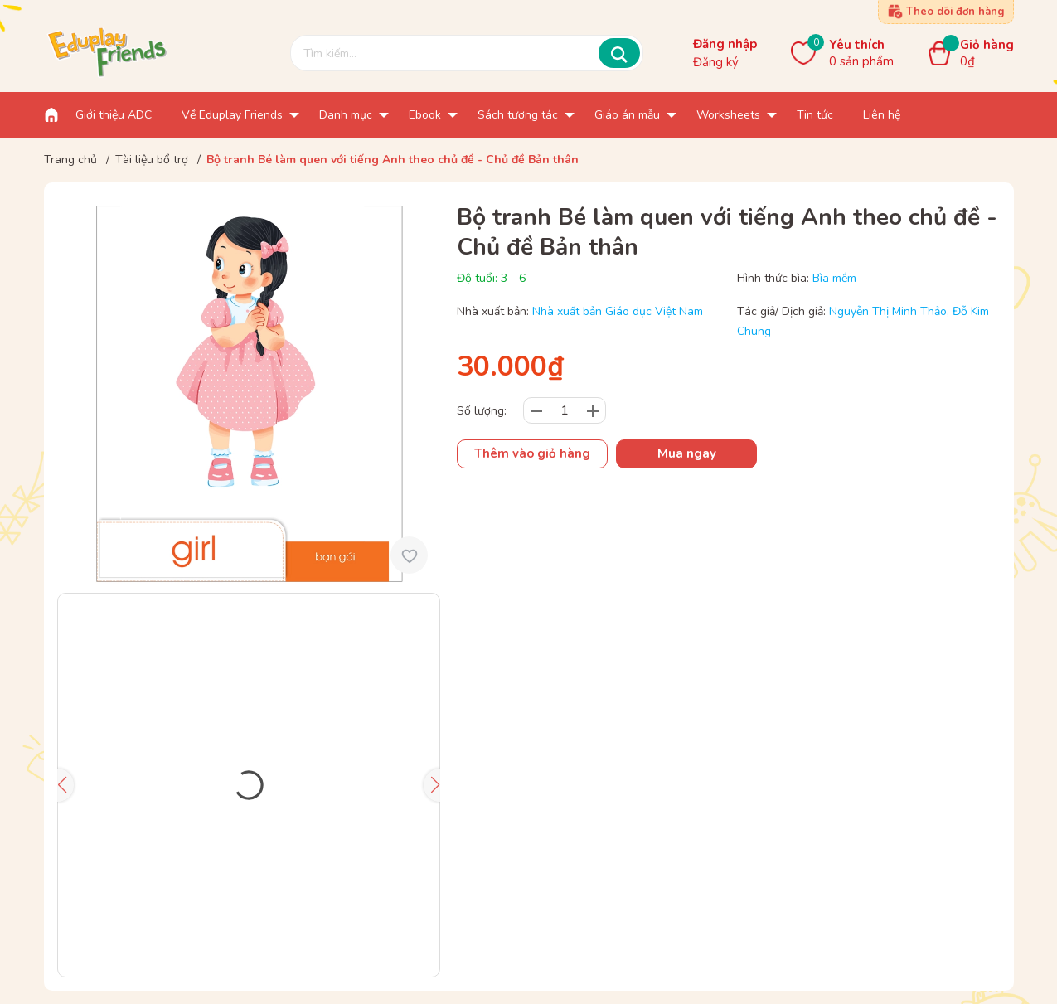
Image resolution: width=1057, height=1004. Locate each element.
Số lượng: (482, 411)
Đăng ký (716, 62)
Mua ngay (686, 453)
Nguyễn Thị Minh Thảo (888, 311)
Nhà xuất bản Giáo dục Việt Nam (617, 311)
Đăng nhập (725, 44)
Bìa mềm (834, 278)
